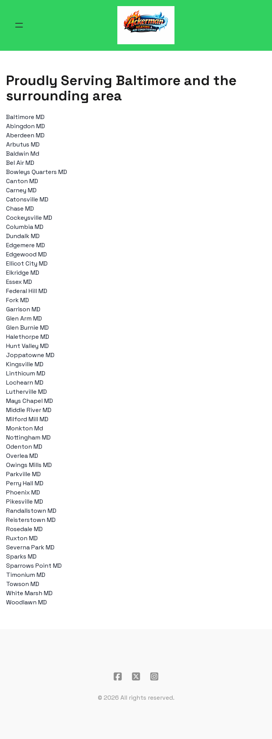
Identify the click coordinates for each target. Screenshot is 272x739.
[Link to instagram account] (154, 676)
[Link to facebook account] (117, 676)
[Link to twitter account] (136, 676)
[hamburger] (19, 25)
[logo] (146, 25)
